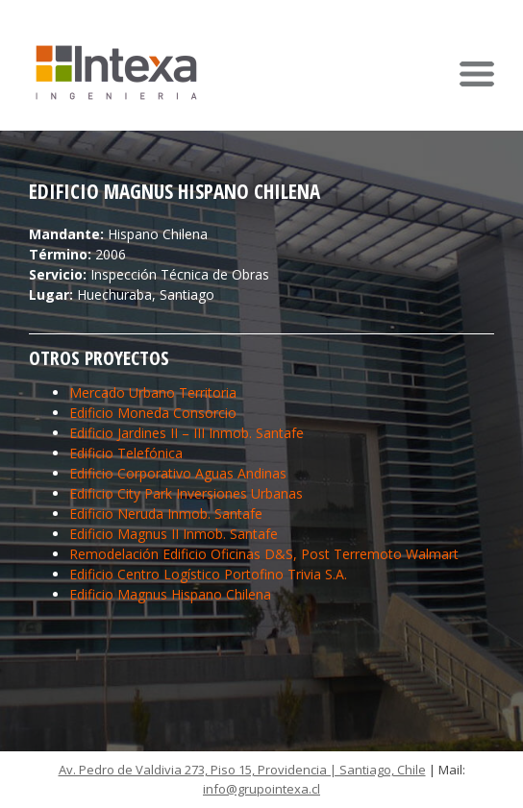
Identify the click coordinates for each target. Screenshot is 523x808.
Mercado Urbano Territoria (153, 392)
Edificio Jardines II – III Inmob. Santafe (186, 433)
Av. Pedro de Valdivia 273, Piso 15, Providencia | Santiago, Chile (242, 769)
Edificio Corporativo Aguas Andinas (177, 473)
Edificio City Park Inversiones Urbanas (186, 493)
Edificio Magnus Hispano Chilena (170, 594)
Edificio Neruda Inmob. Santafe (165, 513)
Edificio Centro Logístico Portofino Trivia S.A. (208, 574)
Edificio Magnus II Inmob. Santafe (173, 534)
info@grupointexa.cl (261, 788)
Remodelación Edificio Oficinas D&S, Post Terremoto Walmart (264, 554)
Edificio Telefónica (126, 453)
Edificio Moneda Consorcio (153, 413)
